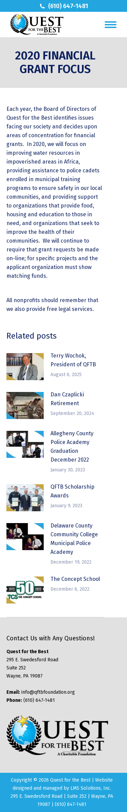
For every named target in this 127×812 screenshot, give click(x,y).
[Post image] (25, 366)
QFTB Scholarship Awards (72, 491)
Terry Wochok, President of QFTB (73, 360)
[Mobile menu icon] (110, 24)
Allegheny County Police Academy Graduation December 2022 (71, 446)
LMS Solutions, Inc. (90, 788)
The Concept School (75, 579)
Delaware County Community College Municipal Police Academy (74, 538)
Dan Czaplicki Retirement (67, 399)
